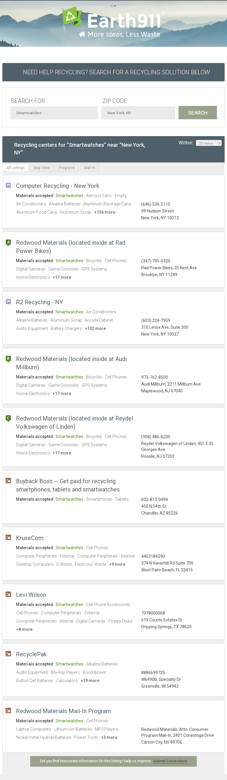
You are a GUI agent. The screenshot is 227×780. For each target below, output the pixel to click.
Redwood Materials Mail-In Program (63, 711)
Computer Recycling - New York (57, 185)
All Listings (15, 168)
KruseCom (29, 538)
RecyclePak (31, 654)
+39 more (90, 680)
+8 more (24, 629)
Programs (67, 168)
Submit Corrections (170, 761)
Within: (200, 143)
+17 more (62, 277)
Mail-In (89, 168)
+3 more (109, 737)
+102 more (95, 328)
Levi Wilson (31, 594)
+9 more (117, 564)
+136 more (104, 212)
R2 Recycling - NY (39, 302)
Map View (42, 168)
